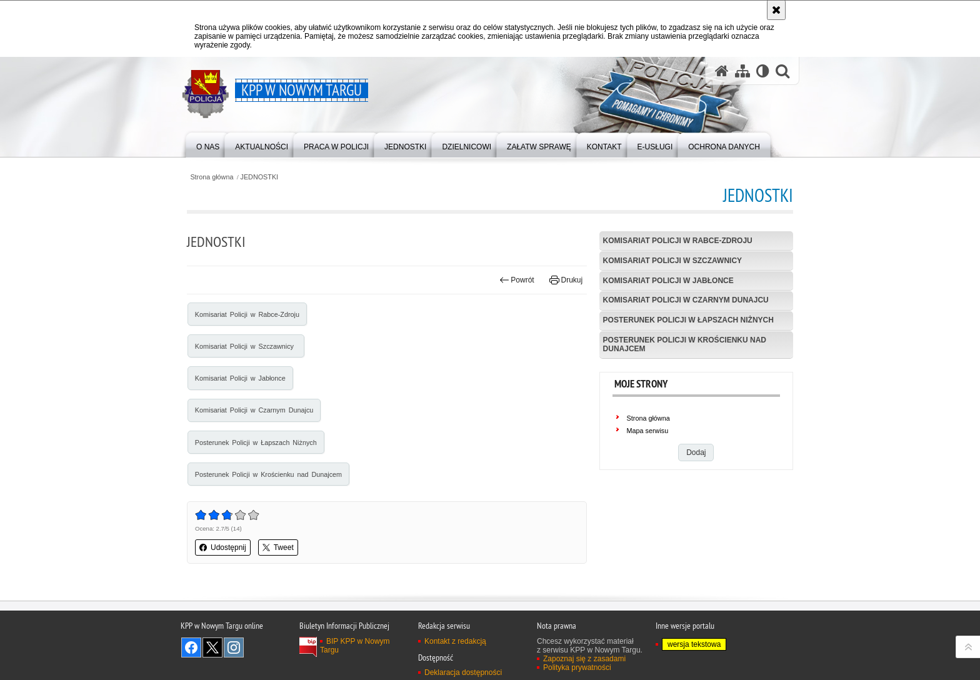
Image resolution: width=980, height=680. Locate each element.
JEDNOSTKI (260, 177)
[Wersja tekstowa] (762, 71)
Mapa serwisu (648, 430)
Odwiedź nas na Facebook (191, 648)
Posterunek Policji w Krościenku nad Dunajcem (268, 474)
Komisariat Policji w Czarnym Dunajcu (254, 410)
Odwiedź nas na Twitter (212, 648)
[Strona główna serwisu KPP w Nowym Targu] (722, 71)
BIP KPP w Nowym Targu (355, 645)
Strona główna (211, 177)
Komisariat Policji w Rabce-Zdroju (247, 314)
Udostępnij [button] (222, 547)
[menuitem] (208, 144)
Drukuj (565, 280)
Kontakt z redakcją (455, 641)
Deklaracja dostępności (463, 672)
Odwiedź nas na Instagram (234, 648)
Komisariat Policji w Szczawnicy (246, 346)
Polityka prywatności (577, 667)
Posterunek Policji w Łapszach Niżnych (256, 442)
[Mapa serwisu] (742, 71)
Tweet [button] (278, 547)
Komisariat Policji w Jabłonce (240, 378)
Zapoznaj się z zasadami (584, 658)
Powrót (516, 280)
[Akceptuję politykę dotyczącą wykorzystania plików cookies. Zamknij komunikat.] (776, 10)
